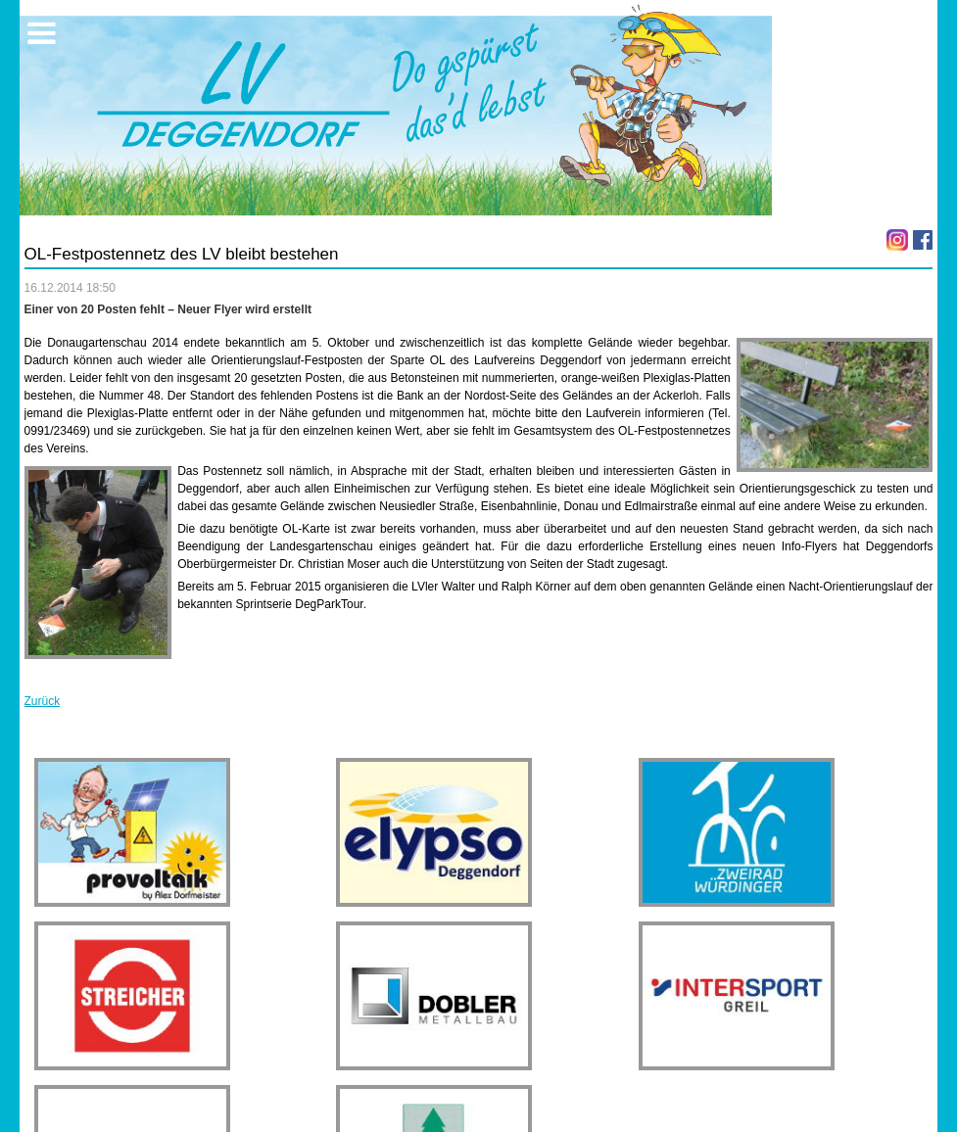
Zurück (42, 701)
